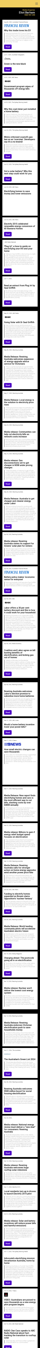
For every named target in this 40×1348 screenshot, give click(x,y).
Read (8, 47)
